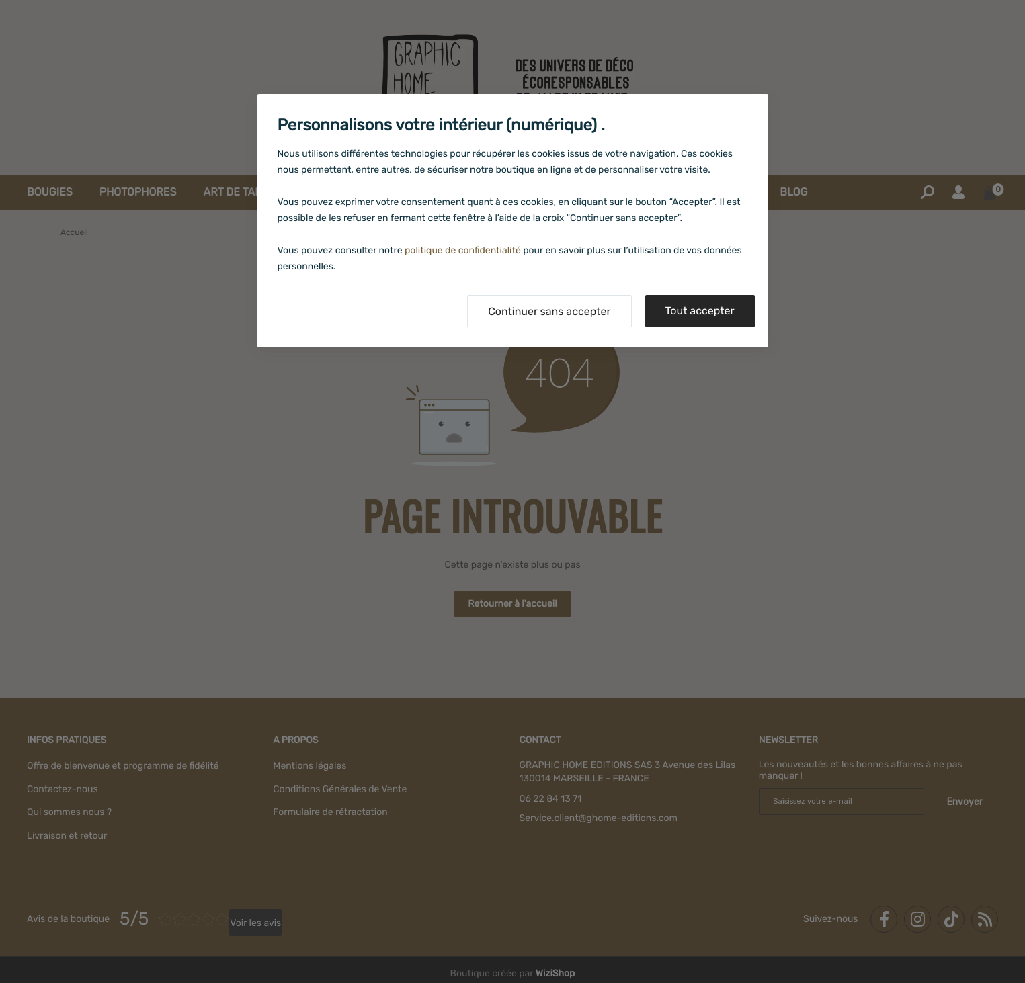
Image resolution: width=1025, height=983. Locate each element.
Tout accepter (700, 310)
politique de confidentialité (463, 250)
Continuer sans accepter (549, 311)
